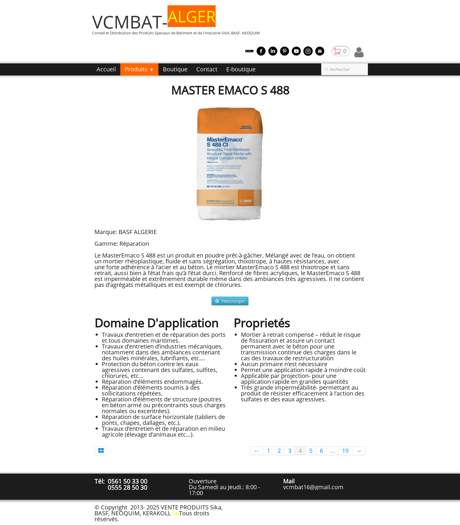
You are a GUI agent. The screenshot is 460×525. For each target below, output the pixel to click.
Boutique (175, 69)
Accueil (106, 69)
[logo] (178, 24)
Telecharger (230, 301)
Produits (139, 69)
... (332, 451)
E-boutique (241, 69)
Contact (206, 69)
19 (345, 451)
